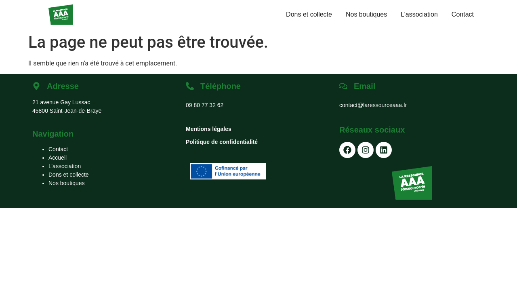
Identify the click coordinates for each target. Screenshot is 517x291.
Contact (463, 14)
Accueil (57, 157)
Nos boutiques (366, 14)
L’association (419, 14)
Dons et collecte (309, 14)
